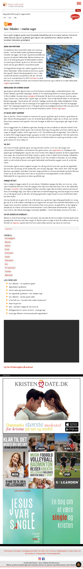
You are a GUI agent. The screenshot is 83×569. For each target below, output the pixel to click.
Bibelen (8, 242)
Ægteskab (8, 275)
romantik (14, 189)
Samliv (7, 257)
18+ (15, 18)
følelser (55, 108)
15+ (10, 18)
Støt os (77, 551)
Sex (6, 264)
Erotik (7, 249)
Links (71, 551)
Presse (52, 551)
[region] (41, 341)
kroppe (63, 108)
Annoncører (29, 553)
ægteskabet (57, 150)
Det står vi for (43, 551)
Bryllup (7, 246)
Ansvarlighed (10, 238)
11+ (4, 18)
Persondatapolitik (53, 553)
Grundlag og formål (29, 551)
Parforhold (9, 253)
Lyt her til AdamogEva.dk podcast (18, 367)
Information (8, 551)
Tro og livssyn (10, 268)
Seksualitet (9, 260)
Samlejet (33, 78)
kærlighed (31, 96)
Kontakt (17, 551)
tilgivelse (16, 223)
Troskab (8, 271)
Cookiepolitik (40, 553)
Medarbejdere (62, 551)
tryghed (7, 83)
